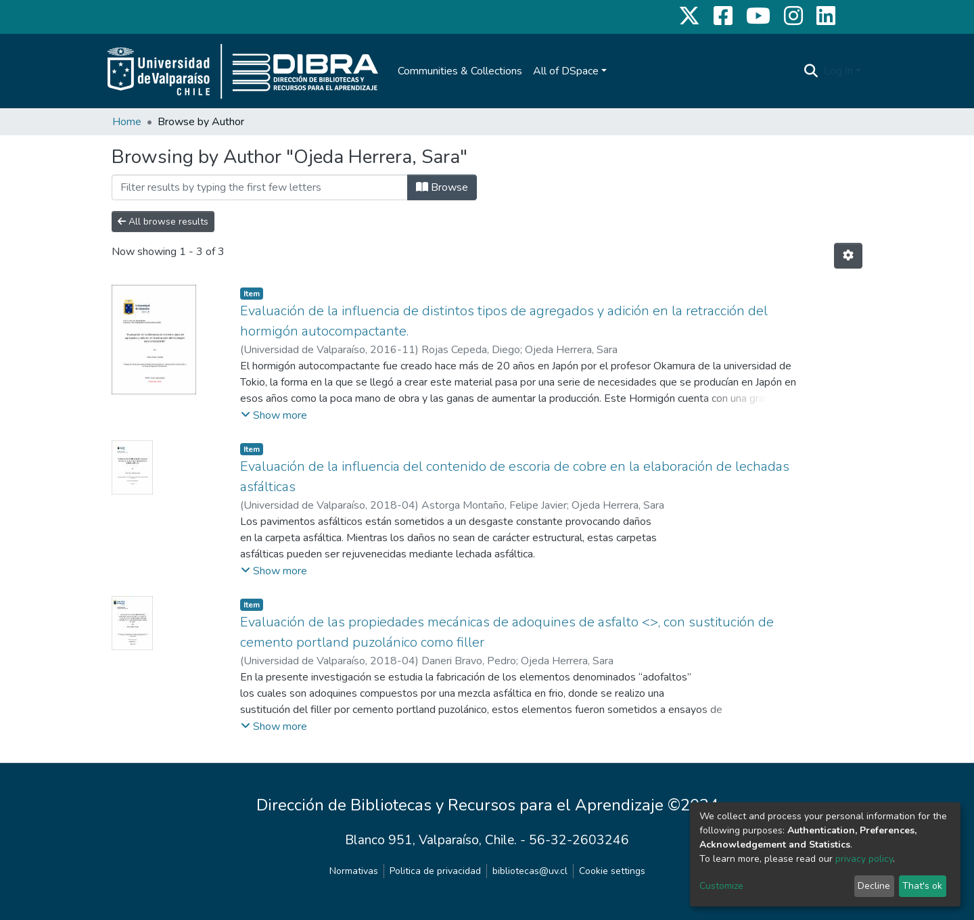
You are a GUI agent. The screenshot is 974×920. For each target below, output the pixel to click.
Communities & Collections (460, 71)
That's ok (922, 885)
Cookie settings (612, 871)
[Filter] (260, 187)
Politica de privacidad (435, 871)
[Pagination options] (848, 256)
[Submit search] (811, 71)
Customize (721, 885)
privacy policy (864, 858)
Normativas (353, 871)
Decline (874, 885)
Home (126, 121)
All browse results (163, 221)
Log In (838, 71)
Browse (442, 187)
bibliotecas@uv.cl (529, 871)
